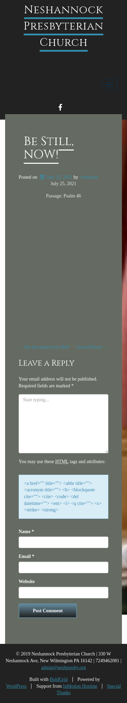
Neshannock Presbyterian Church (63, 26)
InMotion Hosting (80, 686)
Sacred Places (92, 347)
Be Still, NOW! (49, 148)
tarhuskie (89, 177)
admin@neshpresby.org (63, 667)
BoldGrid (59, 679)
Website (27, 581)
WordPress (16, 686)
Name (26, 531)
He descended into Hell (44, 347)
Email (26, 556)
